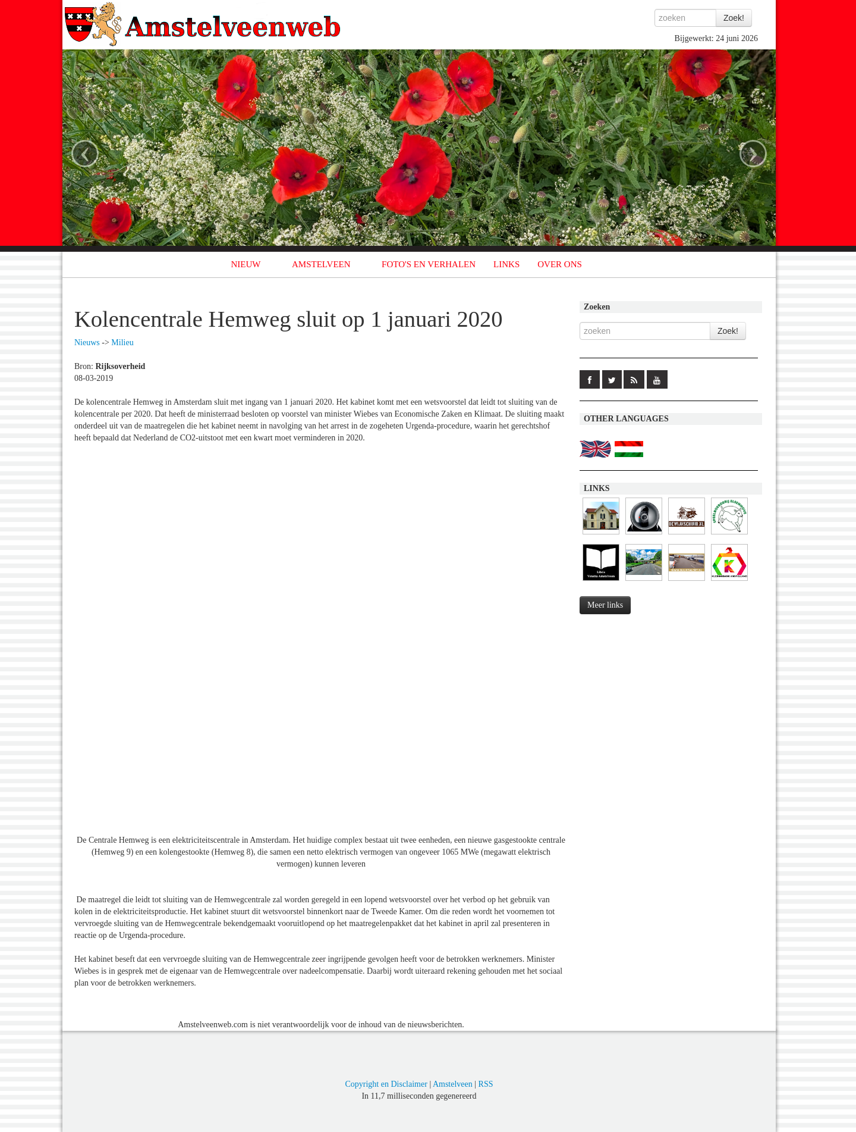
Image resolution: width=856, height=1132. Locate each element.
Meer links (605, 605)
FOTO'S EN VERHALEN (429, 264)
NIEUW (246, 264)
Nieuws (87, 342)
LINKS (506, 264)
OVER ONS (559, 264)
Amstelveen (453, 1084)
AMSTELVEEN (321, 264)
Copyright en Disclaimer (386, 1084)
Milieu (122, 342)
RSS (486, 1084)
